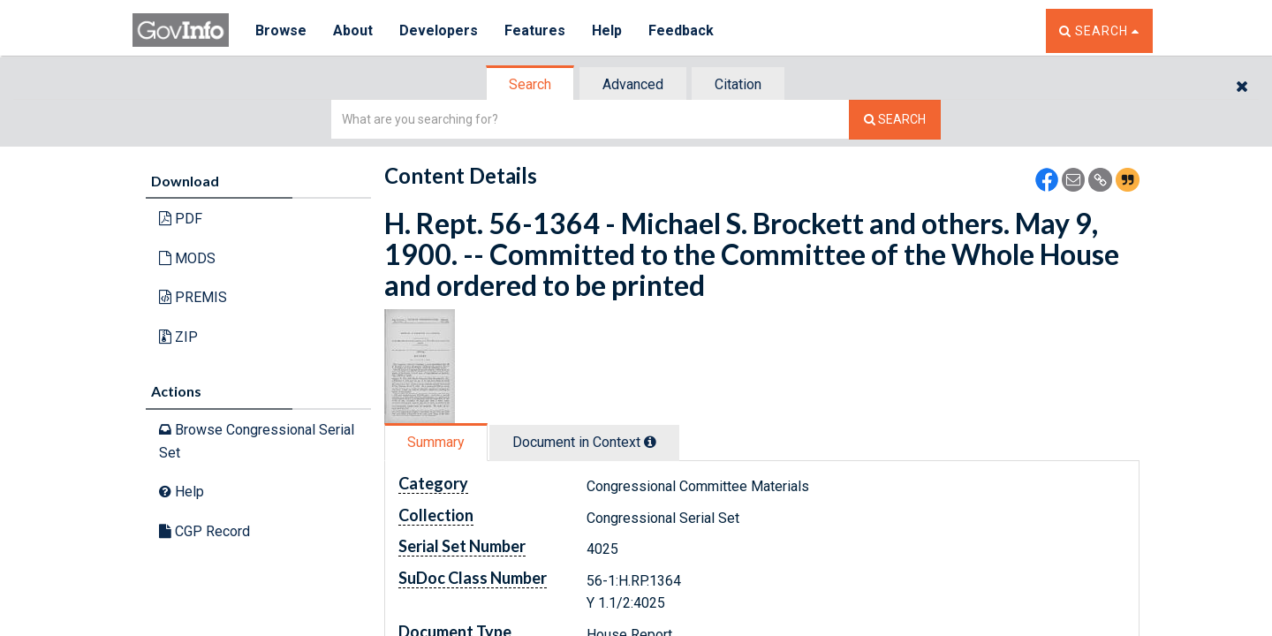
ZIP (178, 337)
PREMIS (193, 297)
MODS (187, 258)
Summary (436, 442)
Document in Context (584, 442)
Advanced (632, 84)
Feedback (681, 30)
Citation (738, 84)
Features (534, 30)
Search (530, 84)
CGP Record (204, 531)
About (353, 30)
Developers (438, 30)
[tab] (531, 84)
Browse (281, 30)
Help (607, 30)
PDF (180, 218)
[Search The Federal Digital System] (895, 120)
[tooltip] (650, 442)
